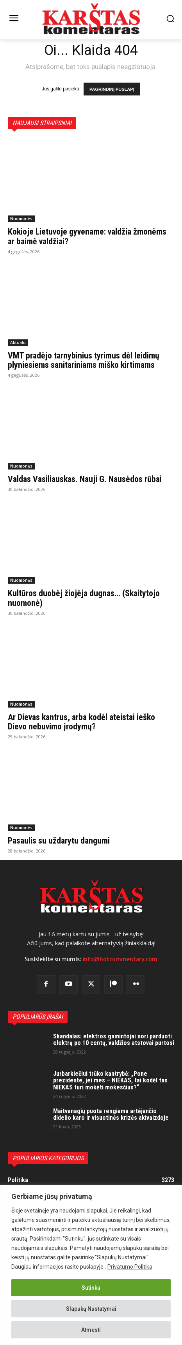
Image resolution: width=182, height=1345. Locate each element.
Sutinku (91, 1288)
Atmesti (91, 1330)
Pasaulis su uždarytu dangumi (59, 840)
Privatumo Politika (129, 1267)
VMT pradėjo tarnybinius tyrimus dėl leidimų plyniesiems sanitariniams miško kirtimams (83, 360)
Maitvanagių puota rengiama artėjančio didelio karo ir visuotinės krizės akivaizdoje (111, 1114)
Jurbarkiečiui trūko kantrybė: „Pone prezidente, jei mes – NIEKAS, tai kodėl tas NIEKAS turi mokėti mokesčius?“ (110, 1080)
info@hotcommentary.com (119, 959)
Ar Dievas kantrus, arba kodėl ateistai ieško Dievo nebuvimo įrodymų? (81, 721)
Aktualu (18, 342)
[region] (91, 1265)
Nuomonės (21, 218)
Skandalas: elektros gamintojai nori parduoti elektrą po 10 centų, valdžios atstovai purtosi (113, 1040)
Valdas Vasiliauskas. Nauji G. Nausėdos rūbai (85, 479)
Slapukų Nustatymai (91, 1309)
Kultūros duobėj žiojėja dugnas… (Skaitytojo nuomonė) (84, 597)
